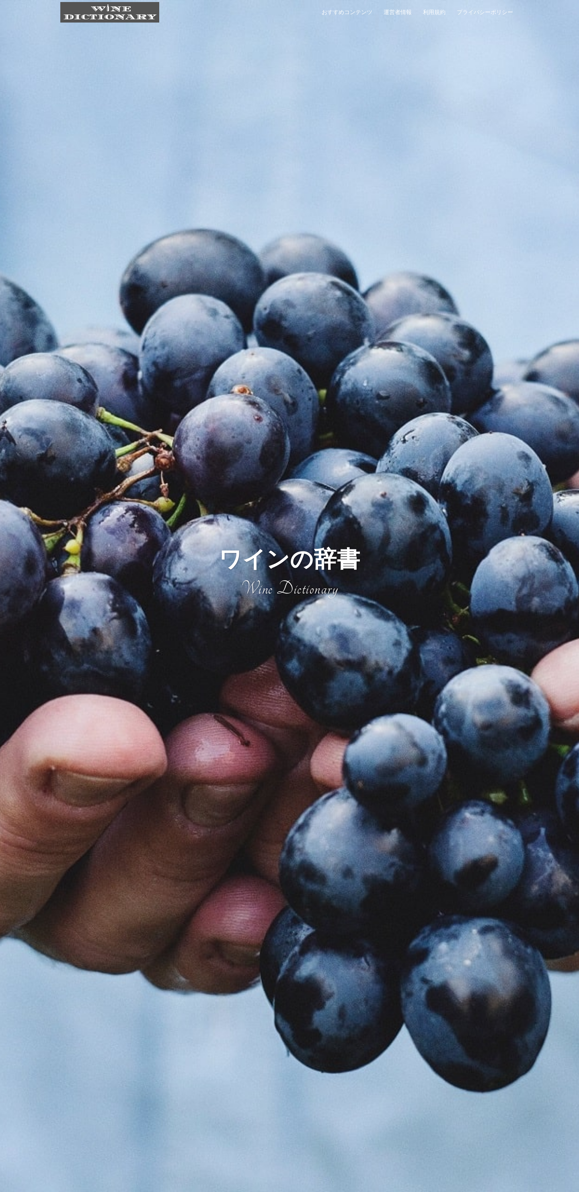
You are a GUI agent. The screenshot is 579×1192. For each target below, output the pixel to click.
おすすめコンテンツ (347, 12)
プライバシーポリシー (485, 12)
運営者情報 (398, 12)
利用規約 (434, 12)
